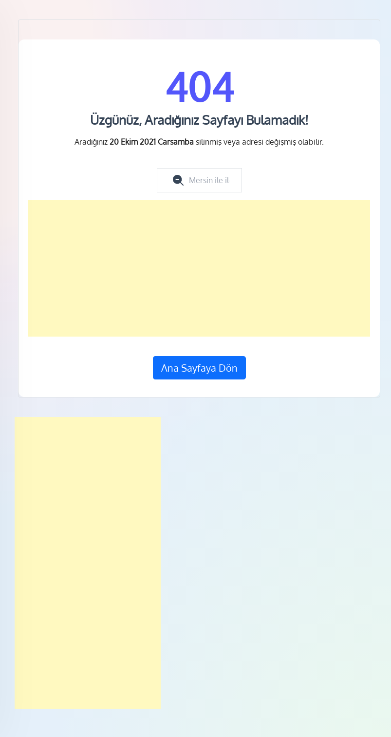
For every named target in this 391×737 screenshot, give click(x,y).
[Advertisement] (199, 268)
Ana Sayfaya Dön (199, 367)
